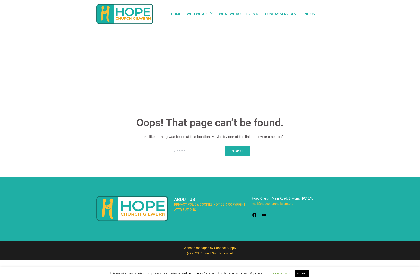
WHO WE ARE (198, 14)
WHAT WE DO (230, 14)
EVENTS (252, 14)
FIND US (308, 14)
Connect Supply (225, 248)
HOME (176, 14)
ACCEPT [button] (302, 273)
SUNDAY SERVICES (280, 14)
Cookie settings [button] (280, 273)
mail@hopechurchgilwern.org (273, 204)
